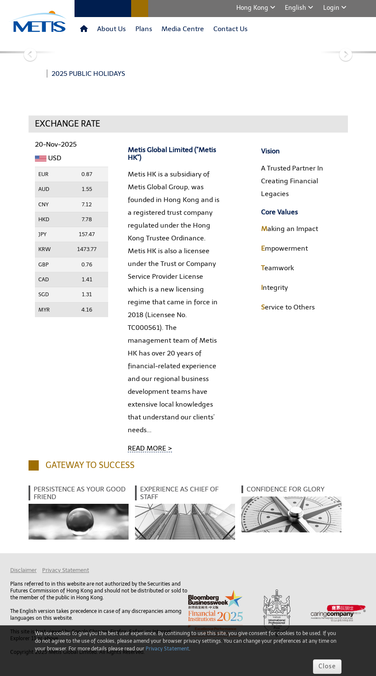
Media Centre (182, 29)
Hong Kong (253, 8)
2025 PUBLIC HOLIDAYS (88, 73)
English (296, 8)
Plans (143, 29)
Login (332, 8)
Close (327, 666)
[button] (28, 52)
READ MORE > (150, 448)
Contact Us (230, 29)
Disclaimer (23, 570)
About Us (111, 29)
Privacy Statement (65, 570)
